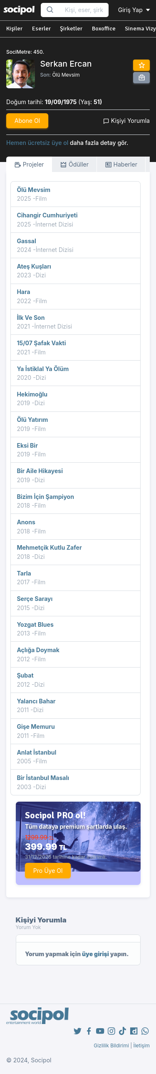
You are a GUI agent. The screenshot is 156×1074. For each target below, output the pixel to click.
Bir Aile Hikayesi (40, 470)
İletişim (141, 1045)
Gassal (26, 240)
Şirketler (71, 28)
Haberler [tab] (121, 165)
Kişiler (14, 28)
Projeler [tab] (29, 165)
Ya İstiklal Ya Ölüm (43, 368)
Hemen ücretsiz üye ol (37, 142)
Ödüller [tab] (74, 165)
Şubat (25, 675)
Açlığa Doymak (38, 649)
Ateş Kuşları (34, 266)
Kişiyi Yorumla (126, 120)
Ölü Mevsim (65, 75)
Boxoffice (104, 28)
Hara (23, 291)
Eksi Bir (27, 445)
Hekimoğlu (32, 394)
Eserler (41, 28)
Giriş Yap (134, 9)
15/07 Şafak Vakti (41, 342)
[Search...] (84, 10)
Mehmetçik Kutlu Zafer (49, 547)
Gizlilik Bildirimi (111, 1045)
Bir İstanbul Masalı (43, 777)
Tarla (24, 573)
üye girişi (95, 953)
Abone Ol (27, 120)
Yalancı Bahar (36, 701)
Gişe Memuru (35, 726)
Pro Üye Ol (48, 870)
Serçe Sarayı (34, 598)
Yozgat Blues (35, 624)
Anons (26, 522)
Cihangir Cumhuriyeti (47, 215)
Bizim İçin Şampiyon (45, 496)
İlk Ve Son (31, 317)
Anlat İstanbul (36, 752)
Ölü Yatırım (32, 419)
